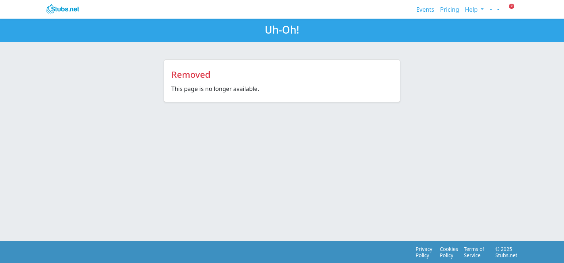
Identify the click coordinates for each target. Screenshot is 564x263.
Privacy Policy (423, 252)
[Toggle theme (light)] (490, 9)
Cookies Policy (447, 252)
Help (472, 9)
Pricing (449, 9)
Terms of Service (474, 252)
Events (425, 9)
